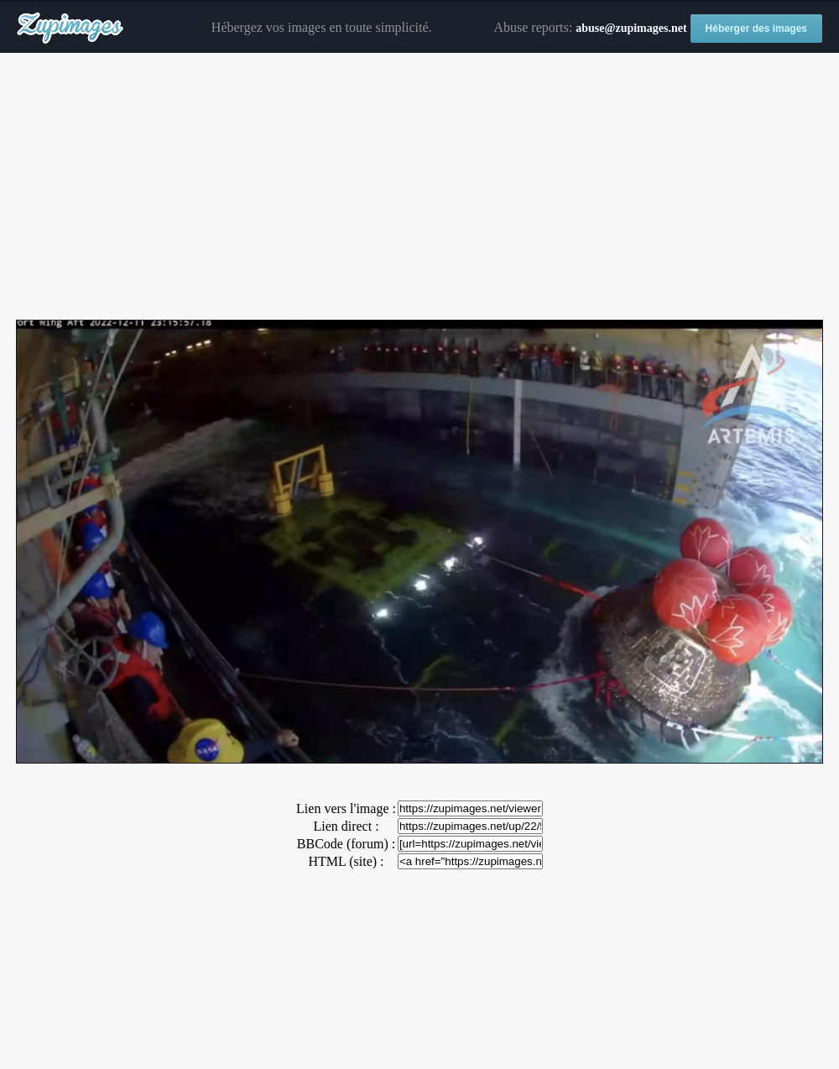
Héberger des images (756, 28)
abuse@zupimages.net (631, 28)
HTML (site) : (345, 861)
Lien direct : (345, 826)
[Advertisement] (419, 187)
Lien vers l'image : (346, 808)
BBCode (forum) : (346, 844)
